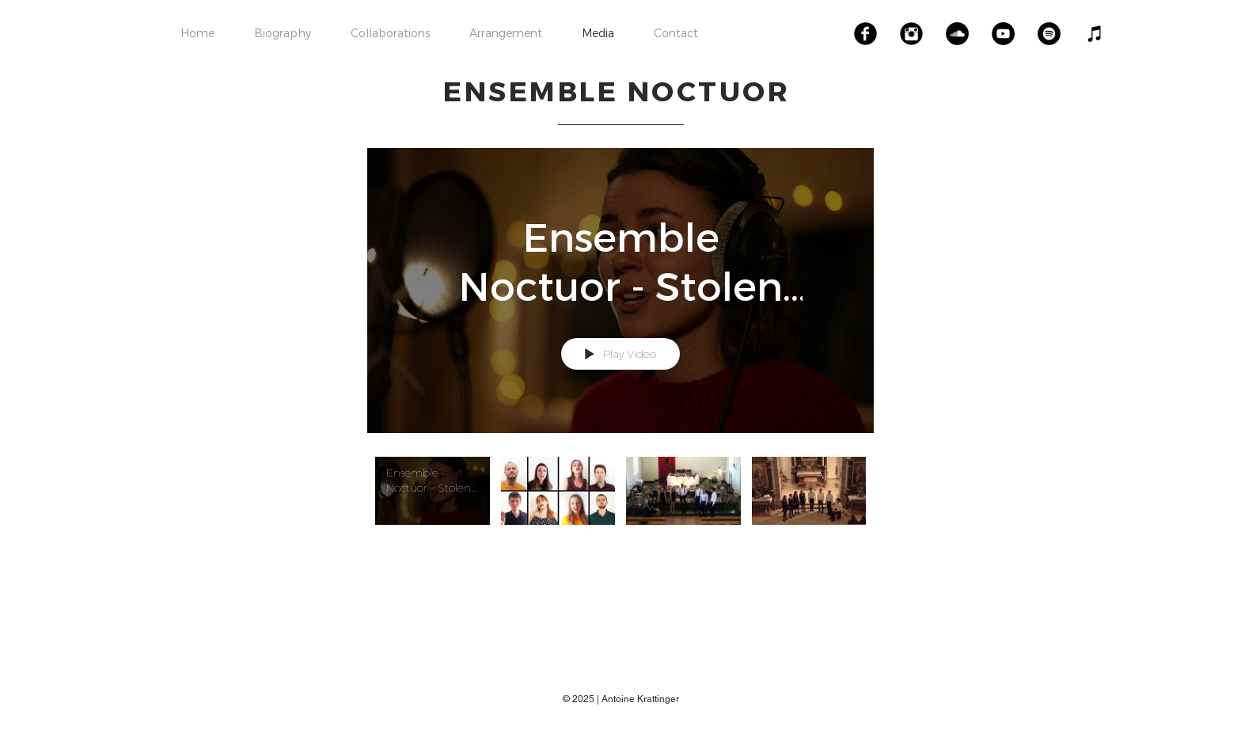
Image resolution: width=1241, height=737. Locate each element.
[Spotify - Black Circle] (1049, 33)
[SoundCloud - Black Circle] (957, 33)
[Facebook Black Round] (865, 33)
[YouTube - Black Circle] (1003, 33)
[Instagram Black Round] (911, 33)
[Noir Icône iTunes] (1095, 33)
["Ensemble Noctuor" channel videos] (620, 509)
